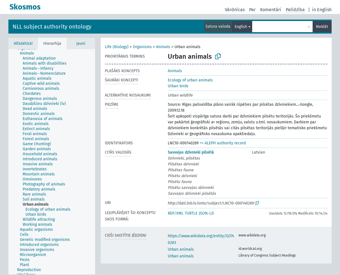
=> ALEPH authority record (223, 143)
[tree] (51, 161)
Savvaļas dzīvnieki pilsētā (191, 152)
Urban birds (178, 86)
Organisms (142, 46)
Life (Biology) (117, 46)
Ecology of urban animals (190, 80)
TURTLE (191, 213)
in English (322, 9)
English (241, 26)
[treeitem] (29, 53)
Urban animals (181, 249)
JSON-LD (206, 213)
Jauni (80, 43)
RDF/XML (175, 213)
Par (252, 9)
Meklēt (322, 26)
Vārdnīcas (235, 9)
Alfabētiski (23, 43)
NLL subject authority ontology (52, 26)
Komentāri (270, 9)
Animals (163, 46)
